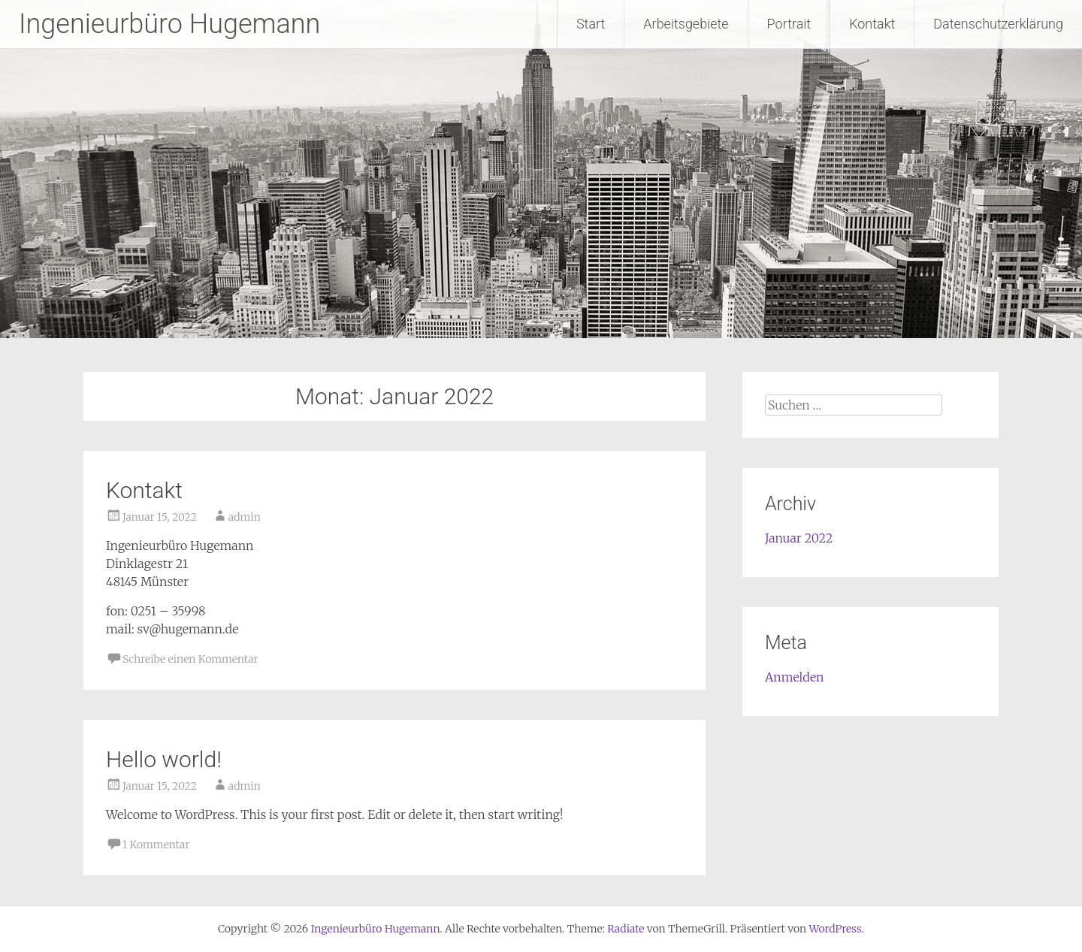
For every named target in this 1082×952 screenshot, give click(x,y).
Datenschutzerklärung (998, 24)
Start (590, 24)
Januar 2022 (799, 538)
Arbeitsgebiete (685, 24)
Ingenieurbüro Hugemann (169, 24)
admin (244, 517)
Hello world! (164, 759)
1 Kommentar (156, 844)
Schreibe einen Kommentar (190, 659)
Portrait (789, 24)
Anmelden (794, 677)
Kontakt (872, 24)
